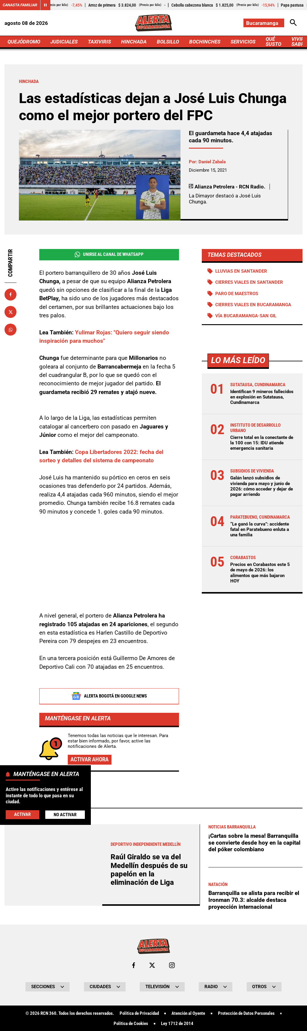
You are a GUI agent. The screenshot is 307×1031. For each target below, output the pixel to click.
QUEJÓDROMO (23, 42)
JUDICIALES (64, 42)
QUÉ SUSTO (273, 41)
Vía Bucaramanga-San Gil (245, 315)
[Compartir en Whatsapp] (10, 330)
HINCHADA (134, 42)
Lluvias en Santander (241, 271)
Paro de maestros (236, 293)
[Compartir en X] (10, 312)
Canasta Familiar (20, 5)
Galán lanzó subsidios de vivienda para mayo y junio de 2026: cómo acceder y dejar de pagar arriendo (261, 486)
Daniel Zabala (212, 161)
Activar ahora (89, 759)
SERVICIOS (243, 42)
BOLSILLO (168, 42)
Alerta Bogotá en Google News (109, 696)
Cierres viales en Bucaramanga (253, 304)
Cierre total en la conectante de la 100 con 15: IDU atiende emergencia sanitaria (261, 443)
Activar (22, 814)
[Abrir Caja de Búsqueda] (293, 23)
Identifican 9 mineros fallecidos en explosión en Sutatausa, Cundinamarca (262, 397)
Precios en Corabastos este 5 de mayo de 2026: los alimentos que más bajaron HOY (260, 573)
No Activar (65, 814)
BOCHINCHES (204, 42)
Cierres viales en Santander (249, 282)
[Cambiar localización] (263, 23)
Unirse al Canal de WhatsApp (109, 254)
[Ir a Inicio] (153, 22)
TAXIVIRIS (99, 42)
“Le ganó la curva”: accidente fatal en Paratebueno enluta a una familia (259, 529)
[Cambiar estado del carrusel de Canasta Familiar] (45, 5)
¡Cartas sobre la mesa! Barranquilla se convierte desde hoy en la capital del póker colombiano (254, 1010)
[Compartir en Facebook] (10, 295)
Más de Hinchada (50, 975)
